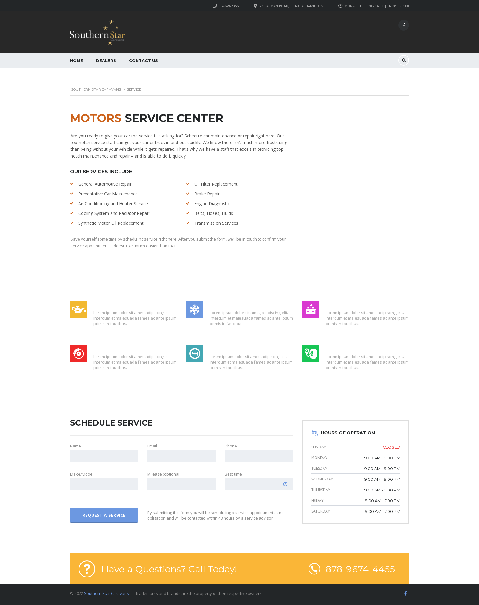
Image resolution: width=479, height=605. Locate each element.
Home (76, 60)
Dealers (106, 60)
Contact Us (143, 60)
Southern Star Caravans (106, 593)
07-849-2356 (229, 6)
